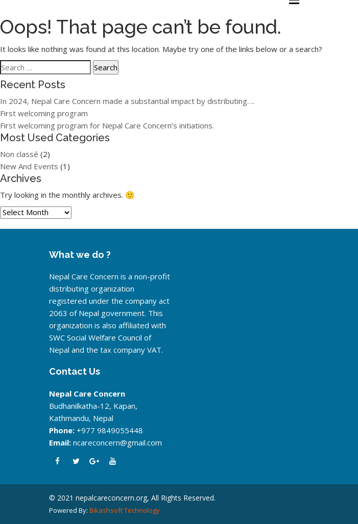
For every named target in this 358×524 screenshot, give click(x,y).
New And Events (29, 166)
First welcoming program (44, 113)
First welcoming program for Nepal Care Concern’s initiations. (107, 125)
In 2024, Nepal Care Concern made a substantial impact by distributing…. (127, 101)
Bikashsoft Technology (124, 510)
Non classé (19, 154)
